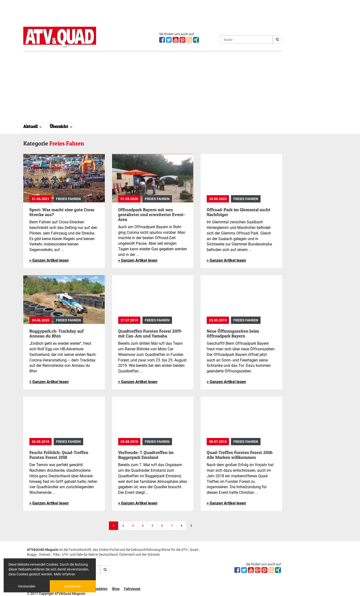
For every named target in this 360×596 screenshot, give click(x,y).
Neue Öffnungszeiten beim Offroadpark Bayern (233, 333)
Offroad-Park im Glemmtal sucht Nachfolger (238, 212)
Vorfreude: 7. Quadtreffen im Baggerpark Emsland (146, 455)
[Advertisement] (152, 85)
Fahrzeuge (132, 589)
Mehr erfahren (64, 574)
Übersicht (61, 126)
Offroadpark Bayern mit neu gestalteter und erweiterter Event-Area (152, 214)
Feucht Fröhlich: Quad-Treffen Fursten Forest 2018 (58, 455)
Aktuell (32, 126)
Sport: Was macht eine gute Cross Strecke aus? (61, 212)
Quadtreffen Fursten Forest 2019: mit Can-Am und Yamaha (150, 333)
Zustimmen (72, 586)
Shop (116, 589)
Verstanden (26, 586)
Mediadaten (98, 589)
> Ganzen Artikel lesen (49, 260)
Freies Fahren (68, 199)
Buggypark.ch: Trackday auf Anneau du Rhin (56, 333)
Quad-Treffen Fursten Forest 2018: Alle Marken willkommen (240, 455)
